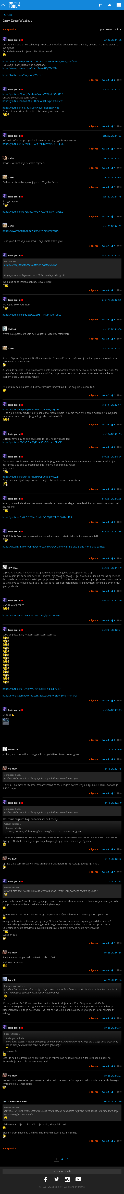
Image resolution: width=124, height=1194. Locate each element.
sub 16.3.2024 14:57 (111, 255)
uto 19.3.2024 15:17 (112, 348)
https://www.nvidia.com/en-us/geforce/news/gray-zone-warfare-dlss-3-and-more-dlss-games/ (54, 546)
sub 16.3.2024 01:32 (111, 226)
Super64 (12, 980)
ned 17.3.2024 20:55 (111, 300)
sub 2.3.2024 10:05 (112, 177)
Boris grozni (15, 40)
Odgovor (93, 79)
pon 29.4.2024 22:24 (111, 630)
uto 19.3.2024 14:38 (112, 329)
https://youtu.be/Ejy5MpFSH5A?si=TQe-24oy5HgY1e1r (32, 409)
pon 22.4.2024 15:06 (111, 457)
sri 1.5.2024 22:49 (113, 803)
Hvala (105, 79)
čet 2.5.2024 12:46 (112, 1101)
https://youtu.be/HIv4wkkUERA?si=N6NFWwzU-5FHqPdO (34, 143)
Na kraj (117, 29)
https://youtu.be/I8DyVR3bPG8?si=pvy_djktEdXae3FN (31, 615)
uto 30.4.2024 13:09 (112, 710)
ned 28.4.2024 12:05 (111, 499)
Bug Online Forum (14, 5)
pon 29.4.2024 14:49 (111, 568)
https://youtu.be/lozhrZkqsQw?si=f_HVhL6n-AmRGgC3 (32, 314)
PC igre (8, 15)
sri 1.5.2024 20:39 (113, 750)
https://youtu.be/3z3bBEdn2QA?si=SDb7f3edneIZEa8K (32, 442)
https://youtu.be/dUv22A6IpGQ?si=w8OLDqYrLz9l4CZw (33, 101)
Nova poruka (9, 29)
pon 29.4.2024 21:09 (111, 601)
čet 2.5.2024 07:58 (112, 953)
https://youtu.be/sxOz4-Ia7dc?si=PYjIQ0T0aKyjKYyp (31, 476)
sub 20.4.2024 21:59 (111, 434)
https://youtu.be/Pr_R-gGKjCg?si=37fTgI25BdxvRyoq (31, 107)
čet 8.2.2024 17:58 (112, 40)
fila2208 (12, 329)
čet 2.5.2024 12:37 (112, 1076)
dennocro (13, 750)
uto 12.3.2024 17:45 (112, 197)
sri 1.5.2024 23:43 (113, 881)
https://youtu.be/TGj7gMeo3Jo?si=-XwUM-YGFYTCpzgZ (33, 211)
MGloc (11, 158)
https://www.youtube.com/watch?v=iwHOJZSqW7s (30, 68)
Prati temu (106, 29)
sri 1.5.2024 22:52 (113, 859)
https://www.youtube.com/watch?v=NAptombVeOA (30, 230)
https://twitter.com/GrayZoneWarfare (23, 75)
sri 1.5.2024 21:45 (113, 769)
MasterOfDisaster (17, 1101)
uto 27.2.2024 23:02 (112, 89)
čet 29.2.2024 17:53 (112, 136)
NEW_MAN (13, 568)
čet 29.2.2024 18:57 (112, 158)
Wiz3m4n (12, 769)
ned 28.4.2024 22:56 (111, 532)
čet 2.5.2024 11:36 (112, 980)
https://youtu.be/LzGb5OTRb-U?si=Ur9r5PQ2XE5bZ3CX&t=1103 (37, 517)
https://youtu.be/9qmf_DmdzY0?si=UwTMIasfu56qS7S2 (33, 94)
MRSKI (11, 177)
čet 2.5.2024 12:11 (112, 1028)
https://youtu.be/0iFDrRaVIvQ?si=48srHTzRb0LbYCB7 (31, 688)
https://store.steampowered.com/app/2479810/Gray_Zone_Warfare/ (40, 61)
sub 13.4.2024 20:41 (111, 405)
